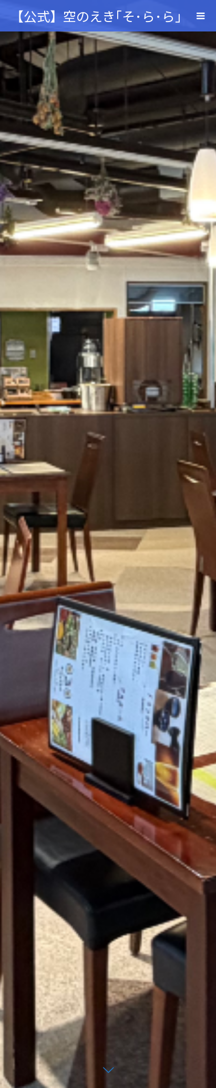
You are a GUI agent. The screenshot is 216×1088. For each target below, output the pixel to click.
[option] (108, 544)
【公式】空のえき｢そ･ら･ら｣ (96, 15)
